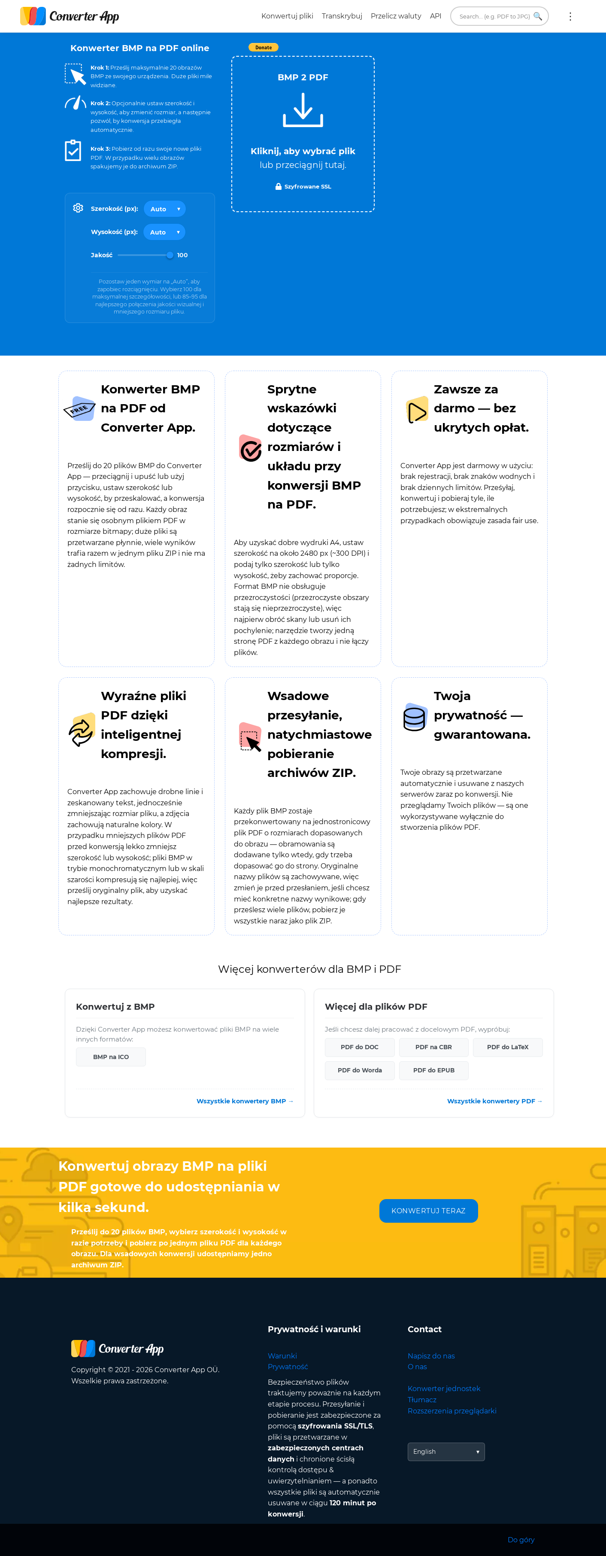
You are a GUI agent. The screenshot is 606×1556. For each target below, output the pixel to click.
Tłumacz (422, 1400)
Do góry (521, 1540)
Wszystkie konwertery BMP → (245, 1101)
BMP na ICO (111, 1057)
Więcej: (570, 16)
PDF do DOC (360, 1047)
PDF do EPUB (433, 1070)
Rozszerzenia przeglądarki (452, 1411)
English (424, 1452)
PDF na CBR (433, 1047)
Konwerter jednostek (444, 1389)
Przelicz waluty (396, 16)
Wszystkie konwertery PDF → (495, 1101)
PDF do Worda (360, 1070)
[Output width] (164, 208)
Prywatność (288, 1367)
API (436, 16)
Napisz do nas (431, 1356)
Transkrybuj (342, 16)
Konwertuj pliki (287, 16)
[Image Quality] (145, 255)
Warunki (282, 1356)
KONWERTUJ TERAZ (428, 1211)
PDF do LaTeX (508, 1047)
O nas (417, 1367)
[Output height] (164, 232)
